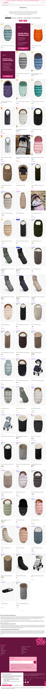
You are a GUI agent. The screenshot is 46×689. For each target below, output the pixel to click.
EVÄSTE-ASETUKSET (17, 686)
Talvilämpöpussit (27, 9)
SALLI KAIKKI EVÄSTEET (7, 686)
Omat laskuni (2, 649)
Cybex (29, 630)
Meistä (1, 654)
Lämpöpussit (22, 9)
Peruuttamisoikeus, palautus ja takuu (25, 646)
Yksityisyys (22, 650)
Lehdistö (22, 653)
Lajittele (25, 20)
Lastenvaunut (18, 9)
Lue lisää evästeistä (4, 683)
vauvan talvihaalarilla (36, 618)
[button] (1, 2)
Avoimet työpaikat (3, 653)
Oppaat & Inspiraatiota (3, 650)
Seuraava (25, 611)
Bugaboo (7, 620)
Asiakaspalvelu (2, 646)
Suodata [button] (21, 20)
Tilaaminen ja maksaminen (24, 649)
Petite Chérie (13, 620)
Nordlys (10, 620)
